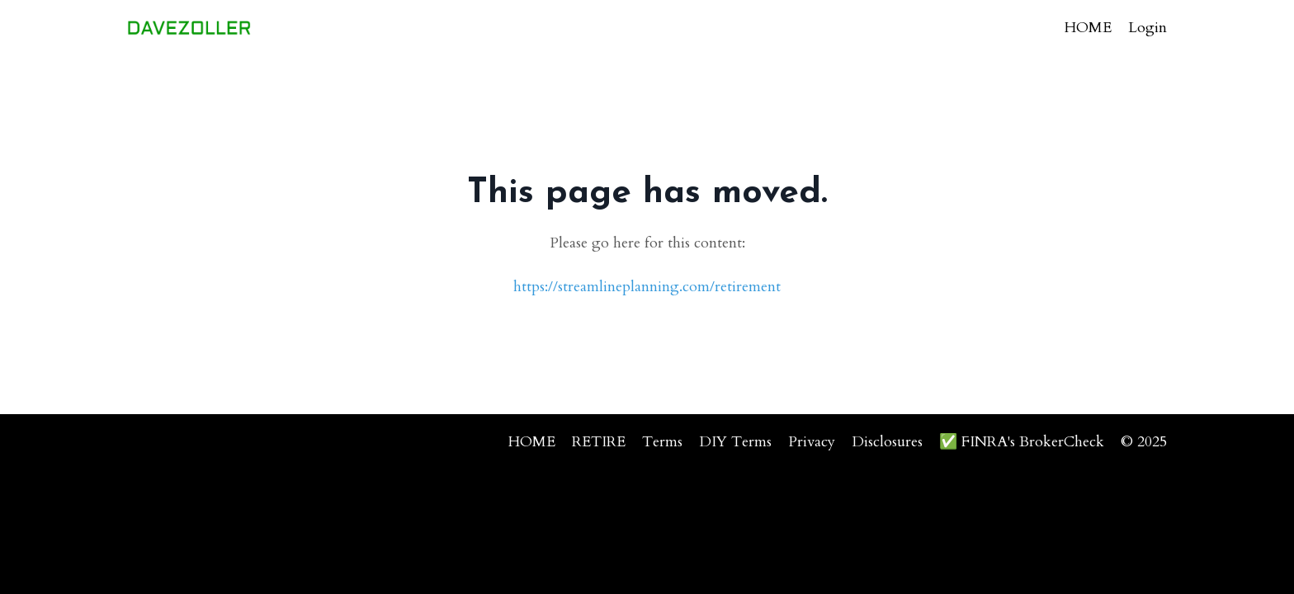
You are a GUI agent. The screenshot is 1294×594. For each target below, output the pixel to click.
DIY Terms (735, 441)
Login (1147, 27)
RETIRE (599, 441)
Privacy (811, 441)
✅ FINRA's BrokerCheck (1021, 441)
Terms (662, 441)
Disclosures (887, 441)
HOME (1088, 27)
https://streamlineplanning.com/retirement (647, 286)
